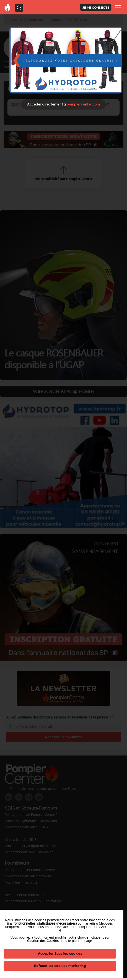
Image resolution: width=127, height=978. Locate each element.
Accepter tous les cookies (60, 953)
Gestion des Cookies (43, 940)
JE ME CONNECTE (95, 7)
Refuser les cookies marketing (60, 965)
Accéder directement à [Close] (63, 104)
